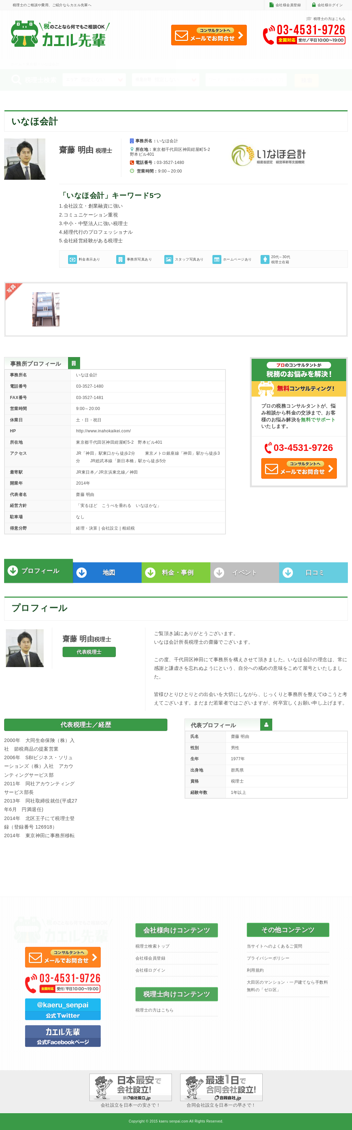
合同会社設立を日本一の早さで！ (221, 1091)
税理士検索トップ (152, 950)
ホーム (16, 64)
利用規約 (255, 974)
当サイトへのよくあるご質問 (274, 950)
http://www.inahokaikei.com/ (103, 431)
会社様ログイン (330, 5)
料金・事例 (178, 576)
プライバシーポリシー (268, 962)
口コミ (315, 576)
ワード (215, 79)
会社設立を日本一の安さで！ (130, 1091)
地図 (109, 576)
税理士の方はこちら (326, 19)
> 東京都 (30, 64)
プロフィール (40, 575)
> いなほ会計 (48, 64)
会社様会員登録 (288, 5)
